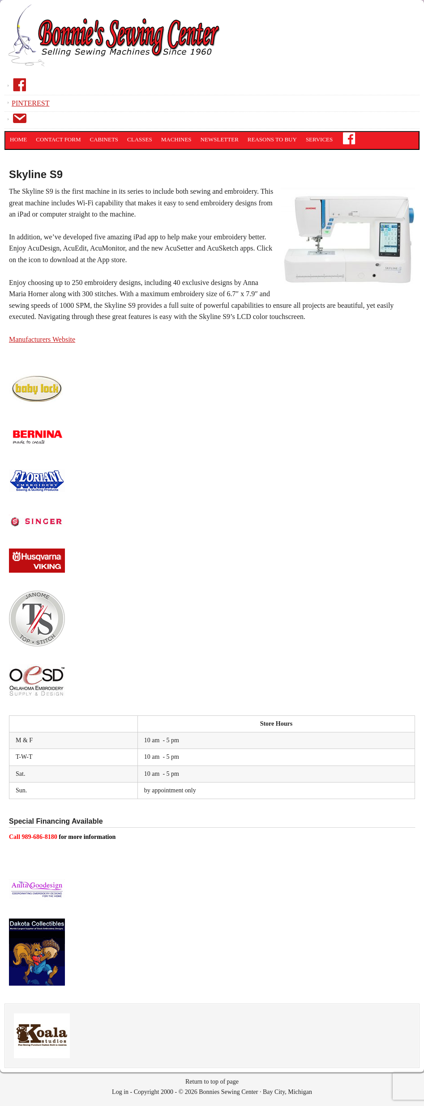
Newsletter (220, 139)
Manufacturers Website (42, 339)
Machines (176, 139)
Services (319, 139)
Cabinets (104, 139)
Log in (120, 1092)
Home (18, 139)
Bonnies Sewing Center (116, 42)
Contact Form (58, 139)
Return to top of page (212, 1081)
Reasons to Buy (272, 139)
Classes (139, 139)
